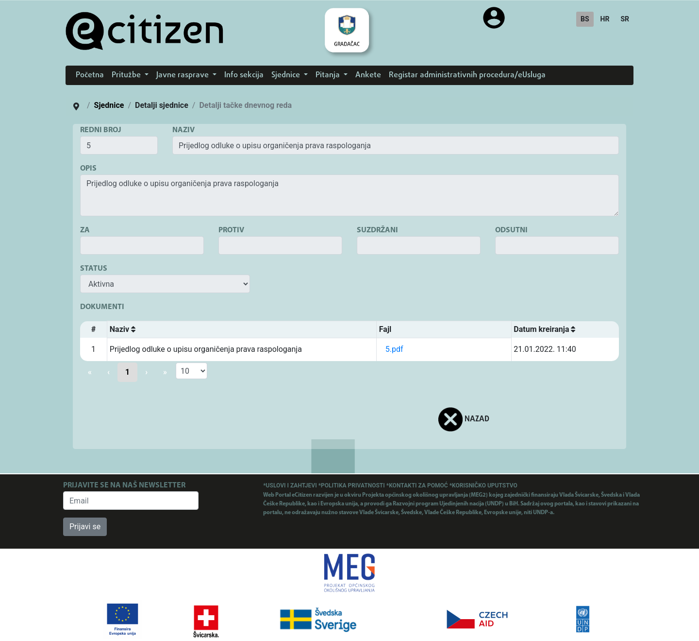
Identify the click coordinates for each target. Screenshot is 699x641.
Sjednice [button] (286, 75)
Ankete (368, 75)
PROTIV (231, 230)
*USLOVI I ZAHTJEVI (290, 485)
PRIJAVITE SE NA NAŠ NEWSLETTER (124, 485)
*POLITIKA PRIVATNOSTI (352, 485)
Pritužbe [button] (127, 75)
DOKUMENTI (102, 307)
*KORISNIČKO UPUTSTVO (483, 485)
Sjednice (109, 105)
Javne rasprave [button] (183, 75)
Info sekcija (244, 75)
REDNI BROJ (100, 130)
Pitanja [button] (329, 75)
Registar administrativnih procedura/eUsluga (467, 75)
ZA (85, 230)
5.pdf (394, 349)
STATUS (93, 269)
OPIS (88, 169)
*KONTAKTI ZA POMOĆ (417, 485)
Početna (90, 75)
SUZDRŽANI (377, 230)
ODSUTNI (511, 230)
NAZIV (183, 130)
